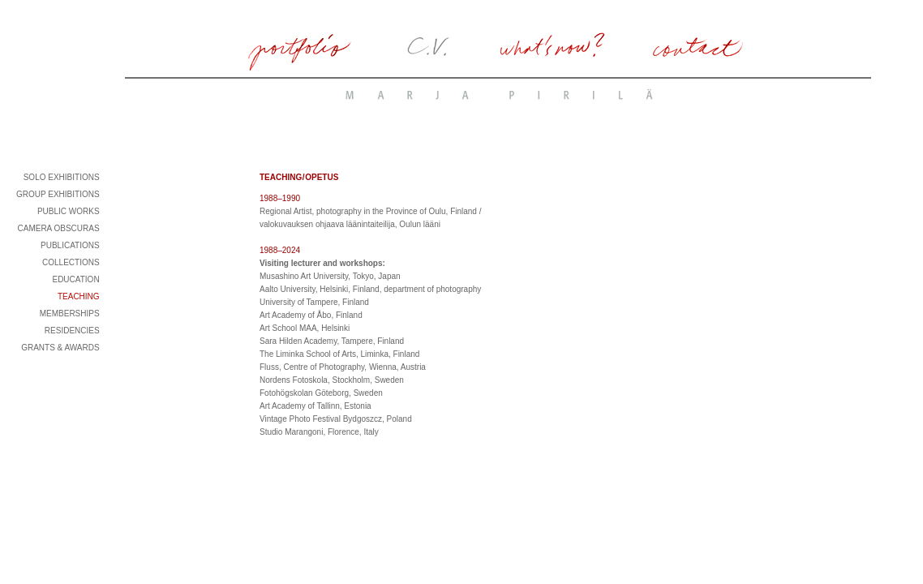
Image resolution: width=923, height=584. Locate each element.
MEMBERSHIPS (70, 313)
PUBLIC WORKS (68, 211)
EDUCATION (75, 279)
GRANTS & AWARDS (60, 347)
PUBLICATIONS (70, 245)
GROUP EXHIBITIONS (58, 194)
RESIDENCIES (72, 330)
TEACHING (79, 296)
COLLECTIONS (71, 262)
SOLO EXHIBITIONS (62, 177)
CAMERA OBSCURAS (58, 228)
